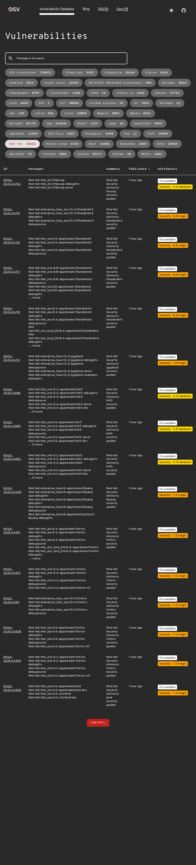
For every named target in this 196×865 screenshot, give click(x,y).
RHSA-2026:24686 (12, 391)
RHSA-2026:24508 (12, 629)
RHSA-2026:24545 (12, 490)
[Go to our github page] (184, 10)
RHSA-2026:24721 (11, 240)
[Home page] (14, 11)
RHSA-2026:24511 (11, 600)
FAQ (101, 9)
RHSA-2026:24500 (12, 688)
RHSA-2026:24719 (11, 211)
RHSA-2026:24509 (12, 659)
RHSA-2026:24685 (12, 457)
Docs (120, 9)
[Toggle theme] (171, 10)
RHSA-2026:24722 (12, 182)
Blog (86, 9)
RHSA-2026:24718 (11, 310)
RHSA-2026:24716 (11, 358)
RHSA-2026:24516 (11, 531)
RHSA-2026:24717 (11, 270)
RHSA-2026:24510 (12, 571)
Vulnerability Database (56, 9)
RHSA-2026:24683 (12, 424)
